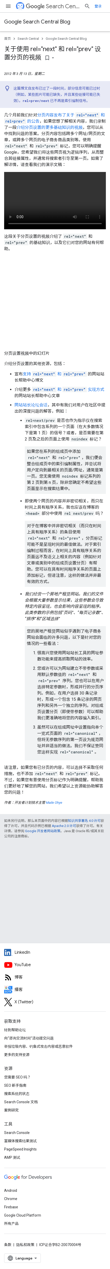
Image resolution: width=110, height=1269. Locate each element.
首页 (7, 39)
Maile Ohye (54, 803)
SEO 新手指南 (15, 1085)
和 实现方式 (68, 389)
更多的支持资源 (16, 1055)
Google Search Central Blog (37, 22)
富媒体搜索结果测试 (20, 1141)
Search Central (53, 6)
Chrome (10, 1199)
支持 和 (55, 374)
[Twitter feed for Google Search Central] (55, 1002)
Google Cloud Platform (22, 1215)
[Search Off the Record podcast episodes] (55, 990)
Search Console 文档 (21, 1102)
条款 (7, 1245)
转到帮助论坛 (15, 1030)
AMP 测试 (12, 1157)
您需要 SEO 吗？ (17, 1077)
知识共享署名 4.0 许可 (84, 821)
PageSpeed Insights (20, 1149)
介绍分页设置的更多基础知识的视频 (50, 127)
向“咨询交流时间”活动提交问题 (29, 1038)
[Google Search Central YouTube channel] (55, 965)
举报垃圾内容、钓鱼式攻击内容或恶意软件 (38, 1046)
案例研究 (11, 1110)
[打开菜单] (8, 6)
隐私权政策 (25, 1245)
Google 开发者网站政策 (42, 831)
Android (10, 1190)
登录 (98, 6)
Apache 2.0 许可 (64, 826)
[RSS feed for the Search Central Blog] (55, 977)
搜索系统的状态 (16, 1094)
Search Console (17, 1133)
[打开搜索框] (87, 6)
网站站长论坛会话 (31, 405)
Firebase (11, 1207)
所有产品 (11, 1223)
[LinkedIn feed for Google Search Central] (55, 952)
